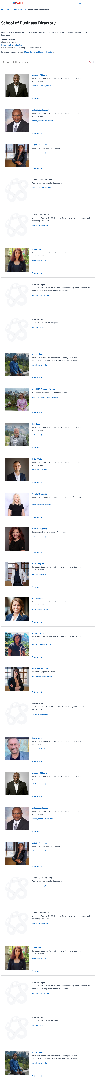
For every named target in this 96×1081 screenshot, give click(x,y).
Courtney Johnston (40, 668)
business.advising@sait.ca (11, 45)
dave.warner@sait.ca (40, 714)
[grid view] (92, 22)
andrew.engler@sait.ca (40, 295)
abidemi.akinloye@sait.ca (41, 86)
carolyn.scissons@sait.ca (41, 505)
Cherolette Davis (39, 633)
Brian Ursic (37, 458)
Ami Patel (36, 249)
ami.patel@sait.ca (39, 260)
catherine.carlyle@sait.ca (41, 537)
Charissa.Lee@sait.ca (40, 609)
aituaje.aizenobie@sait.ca (41, 153)
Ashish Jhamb (38, 354)
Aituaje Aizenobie (39, 144)
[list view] (94, 22)
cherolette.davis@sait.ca (41, 644)
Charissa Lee (37, 598)
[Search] (44, 62)
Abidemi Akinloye (39, 74)
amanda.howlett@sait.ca (41, 188)
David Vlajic (37, 738)
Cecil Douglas (38, 563)
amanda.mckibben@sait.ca (42, 225)
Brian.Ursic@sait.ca (39, 470)
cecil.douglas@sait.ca (40, 574)
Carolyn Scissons (39, 493)
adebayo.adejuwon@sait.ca (42, 121)
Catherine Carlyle (39, 528)
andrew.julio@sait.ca (40, 327)
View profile (37, 98)
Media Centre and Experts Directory (38, 52)
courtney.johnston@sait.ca (42, 676)
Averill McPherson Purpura (43, 389)
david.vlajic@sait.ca (39, 749)
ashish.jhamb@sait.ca (40, 365)
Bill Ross (36, 424)
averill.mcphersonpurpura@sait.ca (45, 397)
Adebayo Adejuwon (40, 109)
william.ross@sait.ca (39, 435)
